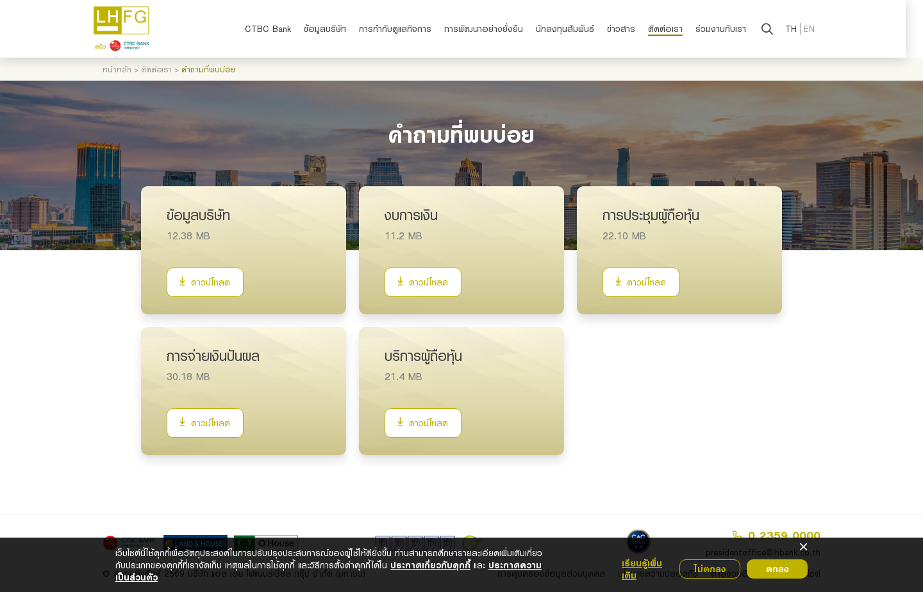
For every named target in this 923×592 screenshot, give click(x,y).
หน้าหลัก (117, 69)
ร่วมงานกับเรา (729, 29)
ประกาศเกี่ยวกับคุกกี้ (430, 565)
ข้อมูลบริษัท (334, 29)
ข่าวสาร (630, 29)
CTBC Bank (277, 29)
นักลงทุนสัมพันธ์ (574, 29)
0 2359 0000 (776, 535)
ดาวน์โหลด (205, 282)
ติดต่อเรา (674, 29)
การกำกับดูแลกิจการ (404, 29)
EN (818, 29)
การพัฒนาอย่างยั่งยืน (492, 29)
